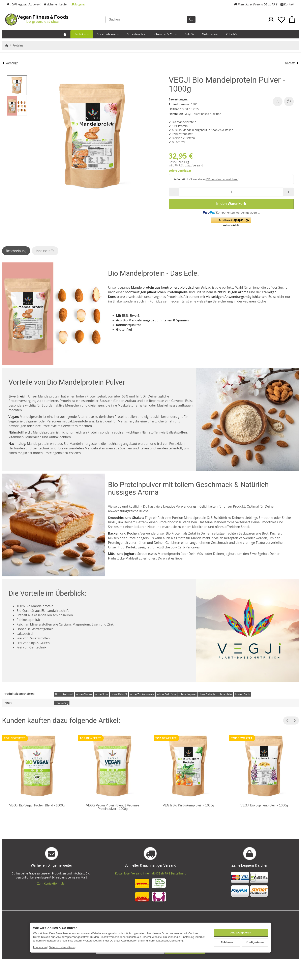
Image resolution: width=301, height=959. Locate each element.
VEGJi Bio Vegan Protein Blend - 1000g (37, 805)
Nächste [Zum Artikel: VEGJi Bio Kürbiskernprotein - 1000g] (291, 63)
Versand (198, 165)
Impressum (40, 947)
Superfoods (136, 34)
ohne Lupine (187, 694)
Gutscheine (210, 34)
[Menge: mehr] (288, 192)
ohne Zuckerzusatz (142, 694)
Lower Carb (242, 694)
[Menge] (231, 192)
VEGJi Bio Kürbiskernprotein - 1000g (188, 805)
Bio (57, 694)
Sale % (189, 34)
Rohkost (67, 694)
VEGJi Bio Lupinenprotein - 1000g (264, 805)
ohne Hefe (225, 694)
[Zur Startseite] (53, 19)
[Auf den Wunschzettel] (277, 101)
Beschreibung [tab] (16, 251)
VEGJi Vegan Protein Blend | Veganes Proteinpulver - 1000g (112, 807)
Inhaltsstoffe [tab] (45, 251)
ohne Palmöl (119, 694)
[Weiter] (295, 720)
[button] (16, 85)
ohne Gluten (84, 694)
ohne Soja (101, 694)
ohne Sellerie (207, 694)
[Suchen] (150, 19)
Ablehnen (226, 942)
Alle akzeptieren (240, 932)
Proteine (81, 34)
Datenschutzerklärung (169, 940)
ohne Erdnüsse (166, 694)
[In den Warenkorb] (231, 204)
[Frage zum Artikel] (289, 101)
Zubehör (232, 34)
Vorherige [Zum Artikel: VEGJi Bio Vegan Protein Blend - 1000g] (10, 63)
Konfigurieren (255, 942)
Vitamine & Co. (165, 34)
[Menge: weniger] (174, 192)
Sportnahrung (108, 34)
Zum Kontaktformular (51, 883)
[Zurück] (287, 720)
